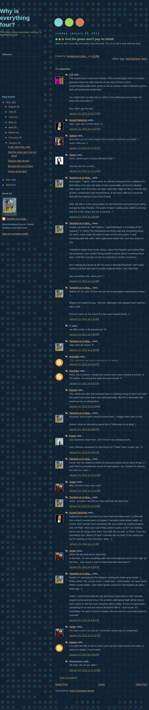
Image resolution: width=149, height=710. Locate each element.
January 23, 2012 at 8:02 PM (84, 383)
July (11, 111)
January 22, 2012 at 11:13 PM (84, 171)
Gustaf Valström (78, 120)
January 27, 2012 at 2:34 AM (84, 654)
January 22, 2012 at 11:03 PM (84, 129)
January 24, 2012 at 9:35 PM (84, 452)
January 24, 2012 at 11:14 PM (84, 490)
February (14, 137)
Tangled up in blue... (80, 177)
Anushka (74, 356)
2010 (9, 185)
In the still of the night (19, 147)
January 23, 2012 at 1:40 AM (84, 334)
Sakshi (73, 135)
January (13, 143)
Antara (73, 642)
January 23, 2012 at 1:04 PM (84, 350)
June (11, 117)
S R (71, 74)
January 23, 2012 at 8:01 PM (84, 364)
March (12, 132)
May (11, 122)
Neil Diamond (133, 58)
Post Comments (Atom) (82, 690)
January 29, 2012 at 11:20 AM (84, 670)
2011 (9, 179)
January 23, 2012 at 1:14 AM (84, 319)
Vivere (72, 155)
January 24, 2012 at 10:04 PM (84, 475)
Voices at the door (17, 171)
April (11, 127)
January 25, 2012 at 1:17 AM (84, 544)
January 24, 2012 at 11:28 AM (84, 406)
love (122, 58)
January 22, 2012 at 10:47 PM (84, 113)
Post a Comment (68, 677)
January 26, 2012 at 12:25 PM (84, 635)
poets (144, 58)
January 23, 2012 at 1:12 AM (84, 281)
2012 (9, 102)
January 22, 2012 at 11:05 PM (84, 148)
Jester (72, 482)
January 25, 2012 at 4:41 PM (84, 620)
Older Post (141, 684)
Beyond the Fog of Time (20, 166)
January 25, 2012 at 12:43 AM (84, 506)
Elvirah (73, 390)
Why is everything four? (15, 18)
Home (102, 684)
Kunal (72, 436)
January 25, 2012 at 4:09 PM (84, 567)
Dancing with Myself (18, 160)
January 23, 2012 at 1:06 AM (84, 216)
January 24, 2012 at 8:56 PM (84, 429)
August (12, 106)
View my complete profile (15, 233)
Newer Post (61, 684)
